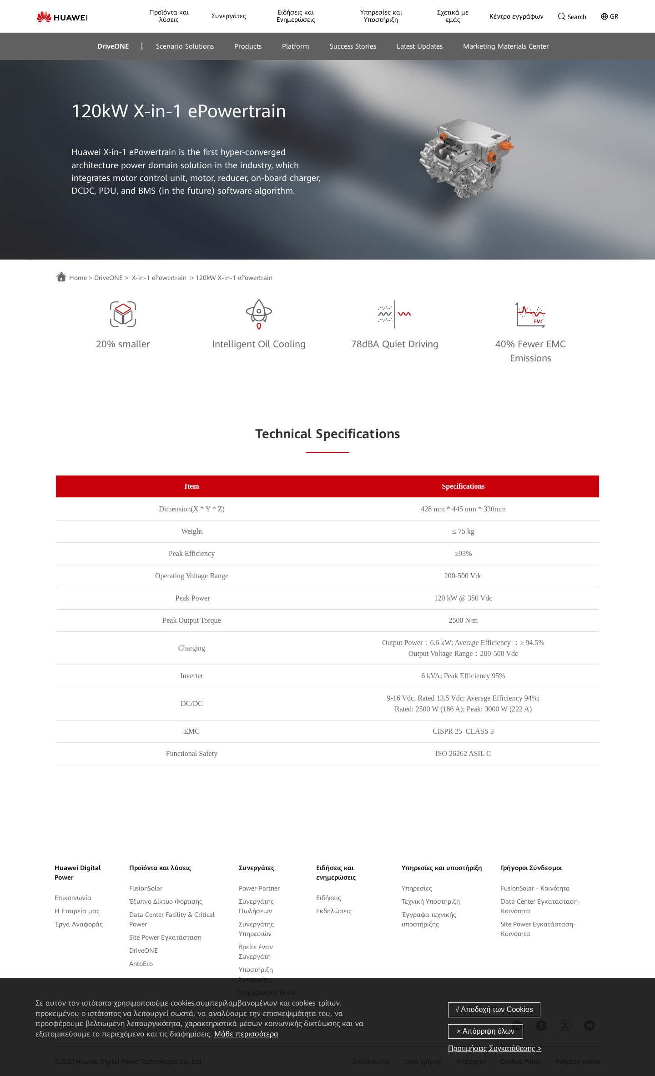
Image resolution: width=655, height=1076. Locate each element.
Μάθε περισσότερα (246, 1034)
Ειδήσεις (328, 897)
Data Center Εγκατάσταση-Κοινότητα (540, 906)
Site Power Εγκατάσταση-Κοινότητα (538, 929)
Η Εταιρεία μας (77, 911)
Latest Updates (420, 46)
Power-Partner (259, 888)
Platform (295, 46)
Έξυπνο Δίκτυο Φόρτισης (165, 901)
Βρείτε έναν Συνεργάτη (256, 951)
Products (248, 46)
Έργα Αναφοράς (79, 924)
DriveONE (113, 46)
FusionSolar (145, 888)
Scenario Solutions (185, 46)
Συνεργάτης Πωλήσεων (256, 906)
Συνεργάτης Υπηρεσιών (256, 929)
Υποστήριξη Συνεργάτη (256, 974)
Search (572, 16)
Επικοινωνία (73, 897)
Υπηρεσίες (417, 888)
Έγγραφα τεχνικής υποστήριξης (429, 919)
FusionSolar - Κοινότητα (535, 888)
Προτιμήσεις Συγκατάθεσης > (494, 1048)
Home (78, 277)
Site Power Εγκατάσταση (165, 937)
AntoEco (141, 963)
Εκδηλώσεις (334, 911)
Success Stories (353, 46)
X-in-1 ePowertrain (159, 277)
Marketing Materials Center (506, 46)
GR (610, 16)
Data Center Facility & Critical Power (172, 919)
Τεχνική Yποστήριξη (431, 901)
